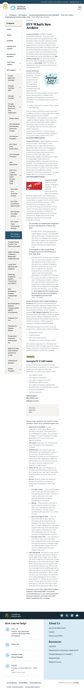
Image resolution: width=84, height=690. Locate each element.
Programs (13, 15)
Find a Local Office (56, 636)
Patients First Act (13, 319)
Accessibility (23, 683)
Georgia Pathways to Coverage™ (61, 654)
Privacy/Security (35, 683)
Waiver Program (11, 370)
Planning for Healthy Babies (12, 328)
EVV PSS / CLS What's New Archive (15, 204)
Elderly (9, 35)
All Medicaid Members (11, 55)
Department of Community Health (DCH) (63, 650)
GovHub (76, 683)
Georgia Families (11, 97)
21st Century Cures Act (41, 312)
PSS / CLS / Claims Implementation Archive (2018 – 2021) (13, 177)
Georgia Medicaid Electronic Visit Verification (44, 15)
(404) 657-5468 (23, 631)
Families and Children (11, 47)
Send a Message (17, 657)
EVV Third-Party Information (13, 147)
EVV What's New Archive (15, 235)
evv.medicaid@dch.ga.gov (35, 138)
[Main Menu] (80, 8)
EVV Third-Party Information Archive (15, 225)
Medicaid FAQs (54, 658)
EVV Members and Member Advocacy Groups (14, 127)
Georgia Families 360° (11, 88)
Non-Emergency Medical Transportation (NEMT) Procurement (14, 308)
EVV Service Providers (13, 138)
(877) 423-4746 (24, 633)
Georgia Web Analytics (32, 687)
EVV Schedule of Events (14, 156)
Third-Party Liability (11, 63)
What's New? (14, 118)
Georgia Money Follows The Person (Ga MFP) (14, 244)
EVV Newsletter (13, 163)
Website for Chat (32, 401)
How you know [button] (74, 2)
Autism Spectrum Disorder (11, 78)
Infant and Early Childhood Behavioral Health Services (13, 255)
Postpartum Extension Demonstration (12, 339)
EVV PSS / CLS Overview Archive (14, 192)
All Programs (22, 15)
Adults (9, 29)
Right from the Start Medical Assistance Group (13, 352)
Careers (51, 632)
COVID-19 (52, 646)
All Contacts (15, 636)
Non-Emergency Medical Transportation (12, 293)
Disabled (10, 41)
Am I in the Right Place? (57, 628)
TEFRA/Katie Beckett (12, 362)
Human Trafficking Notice (15, 687)
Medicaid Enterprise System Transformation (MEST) (12, 279)
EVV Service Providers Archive (15, 214)
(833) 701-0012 (32, 410)
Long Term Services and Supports (12, 267)
